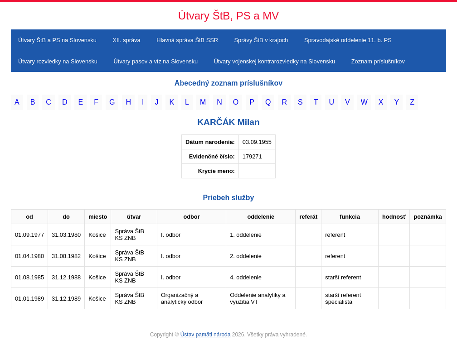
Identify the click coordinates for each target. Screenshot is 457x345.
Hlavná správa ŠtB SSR (187, 40)
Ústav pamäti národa (205, 334)
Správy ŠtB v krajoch (261, 40)
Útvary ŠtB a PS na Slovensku (57, 40)
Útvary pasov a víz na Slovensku (156, 61)
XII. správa (126, 40)
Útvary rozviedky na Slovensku (57, 61)
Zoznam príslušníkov (378, 61)
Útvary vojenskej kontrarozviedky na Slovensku (274, 61)
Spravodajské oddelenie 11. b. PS (348, 40)
